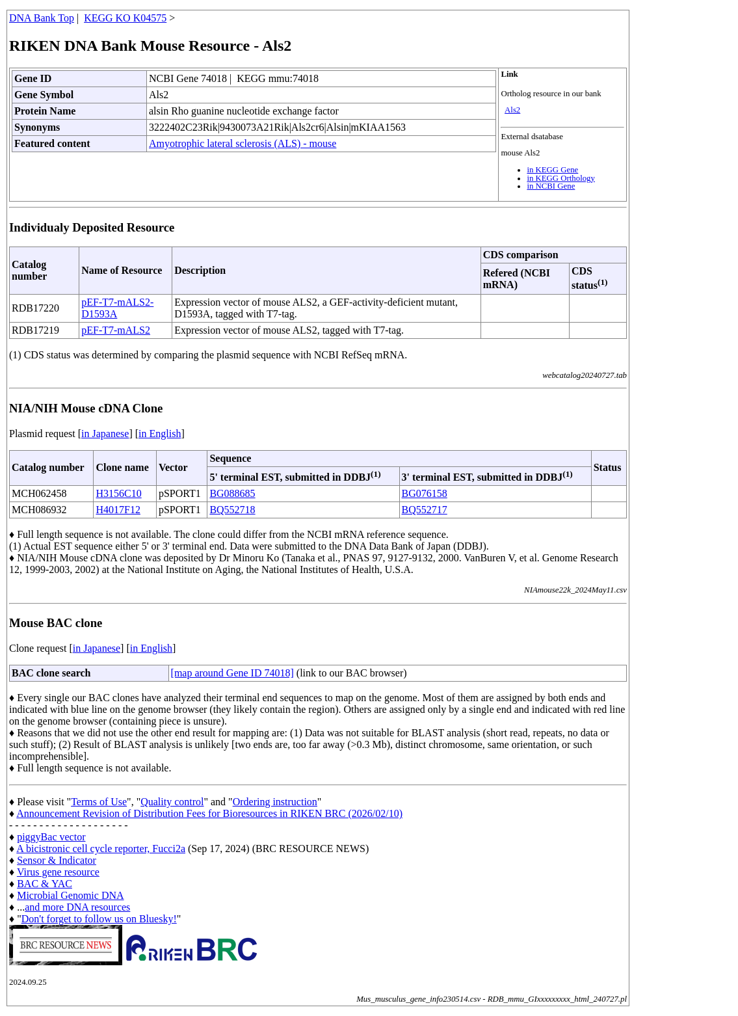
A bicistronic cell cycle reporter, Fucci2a (100, 848)
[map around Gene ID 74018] (232, 672)
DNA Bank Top (41, 17)
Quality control (172, 801)
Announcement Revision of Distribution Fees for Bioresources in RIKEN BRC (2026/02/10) (209, 813)
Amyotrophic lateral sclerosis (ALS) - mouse (242, 143)
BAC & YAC (44, 883)
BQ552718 (232, 509)
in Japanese (105, 433)
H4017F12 (118, 509)
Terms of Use (99, 801)
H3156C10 (118, 493)
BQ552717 (424, 509)
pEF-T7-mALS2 (115, 330)
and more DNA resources (77, 907)
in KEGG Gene (552, 169)
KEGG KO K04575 (125, 17)
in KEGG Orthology (561, 178)
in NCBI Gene (551, 186)
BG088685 (232, 493)
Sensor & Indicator (56, 860)
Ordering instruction (275, 801)
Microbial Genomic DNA (70, 895)
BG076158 (424, 493)
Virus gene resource (58, 871)
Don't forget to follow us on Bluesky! (99, 918)
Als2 (512, 109)
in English (159, 433)
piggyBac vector (51, 836)
